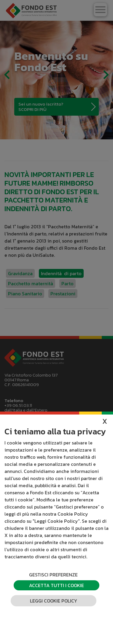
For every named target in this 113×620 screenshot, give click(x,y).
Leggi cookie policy (53, 600)
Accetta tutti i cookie (56, 585)
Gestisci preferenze (53, 574)
